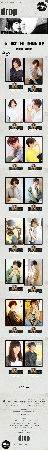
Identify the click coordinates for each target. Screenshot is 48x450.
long (42, 43)
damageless (14, 404)
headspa (42, 400)
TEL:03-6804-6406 (24, 415)
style (30, 400)
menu (16, 400)
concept (23, 400)
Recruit (36, 404)
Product (29, 404)
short (14, 43)
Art (22, 404)
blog (35, 400)
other (28, 49)
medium (32, 43)
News (43, 404)
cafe (6, 404)
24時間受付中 (42, 7)
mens (19, 49)
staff (9, 400)
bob (22, 43)
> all (6, 43)
